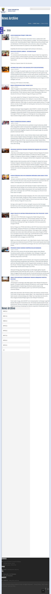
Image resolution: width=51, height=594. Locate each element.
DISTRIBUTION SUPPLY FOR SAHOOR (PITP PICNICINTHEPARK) (27, 67)
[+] (3, 350)
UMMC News (36, 23)
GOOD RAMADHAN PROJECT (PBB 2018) (21, 35)
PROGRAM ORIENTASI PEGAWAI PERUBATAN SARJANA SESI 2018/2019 (29, 149)
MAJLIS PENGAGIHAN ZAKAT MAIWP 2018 (22, 85)
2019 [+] (5, 325)
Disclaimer (4, 586)
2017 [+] (5, 335)
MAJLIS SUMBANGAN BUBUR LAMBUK (21, 121)
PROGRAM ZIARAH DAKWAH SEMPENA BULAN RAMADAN (26, 248)
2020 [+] (5, 321)
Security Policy (11, 586)
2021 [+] (5, 316)
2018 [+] (5, 330)
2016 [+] (5, 340)
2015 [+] (5, 345)
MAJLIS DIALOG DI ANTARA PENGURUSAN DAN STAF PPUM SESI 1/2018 (29, 213)
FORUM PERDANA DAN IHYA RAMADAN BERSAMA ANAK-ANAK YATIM (29, 175)
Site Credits (45, 584)
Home (29, 23)
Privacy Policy (37, 584)
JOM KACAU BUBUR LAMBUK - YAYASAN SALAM (23, 51)
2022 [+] (5, 311)
